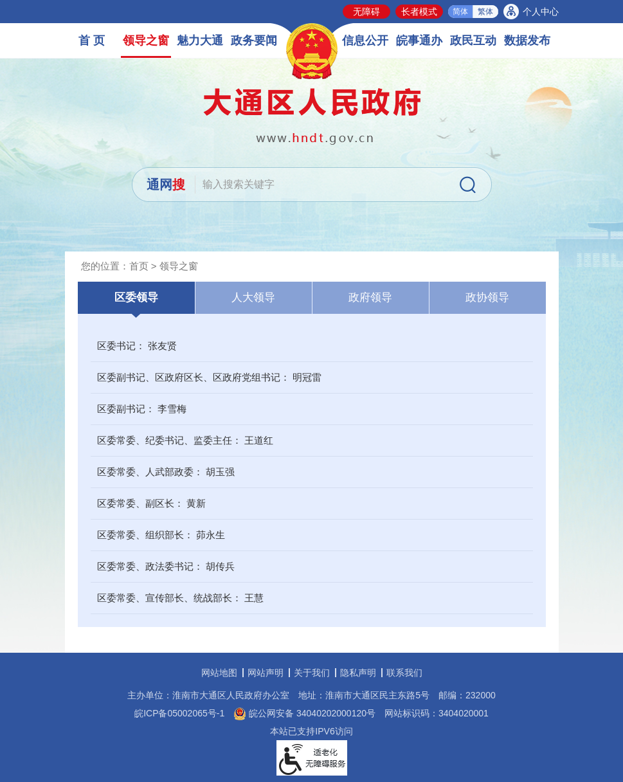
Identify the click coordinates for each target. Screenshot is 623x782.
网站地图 (219, 673)
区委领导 (136, 297)
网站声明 (266, 673)
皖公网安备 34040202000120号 (304, 713)
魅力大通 (200, 40)
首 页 (91, 40)
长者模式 (419, 11)
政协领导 (487, 297)
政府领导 (370, 297)
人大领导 (253, 297)
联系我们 (404, 673)
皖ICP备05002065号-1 (179, 713)
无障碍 (366, 11)
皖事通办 (419, 40)
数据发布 (527, 40)
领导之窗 (146, 40)
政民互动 (473, 40)
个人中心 (541, 11)
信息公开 (365, 40)
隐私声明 (358, 673)
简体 (460, 11)
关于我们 (312, 673)
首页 (139, 265)
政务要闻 (254, 40)
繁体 (485, 11)
